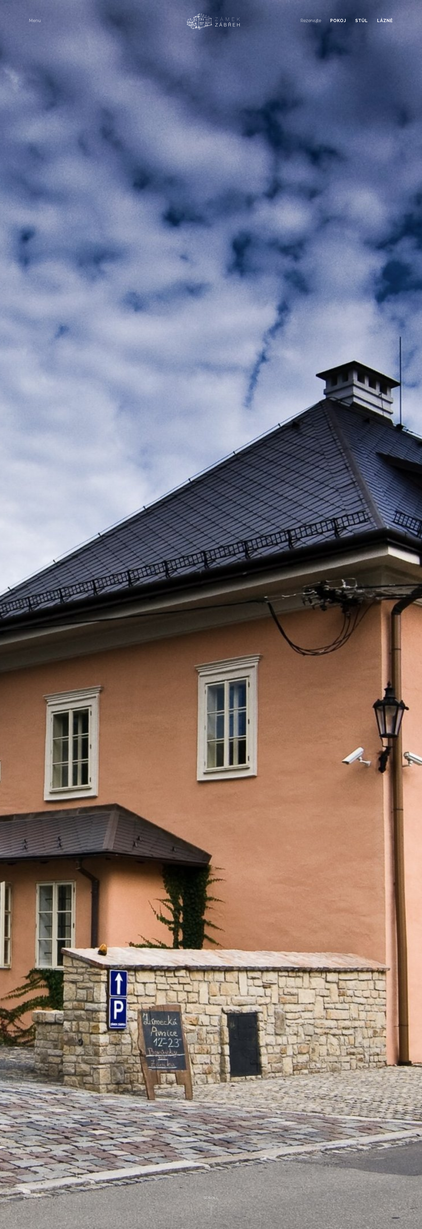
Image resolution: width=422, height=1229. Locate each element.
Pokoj (338, 20)
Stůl (361, 20)
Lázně (385, 20)
